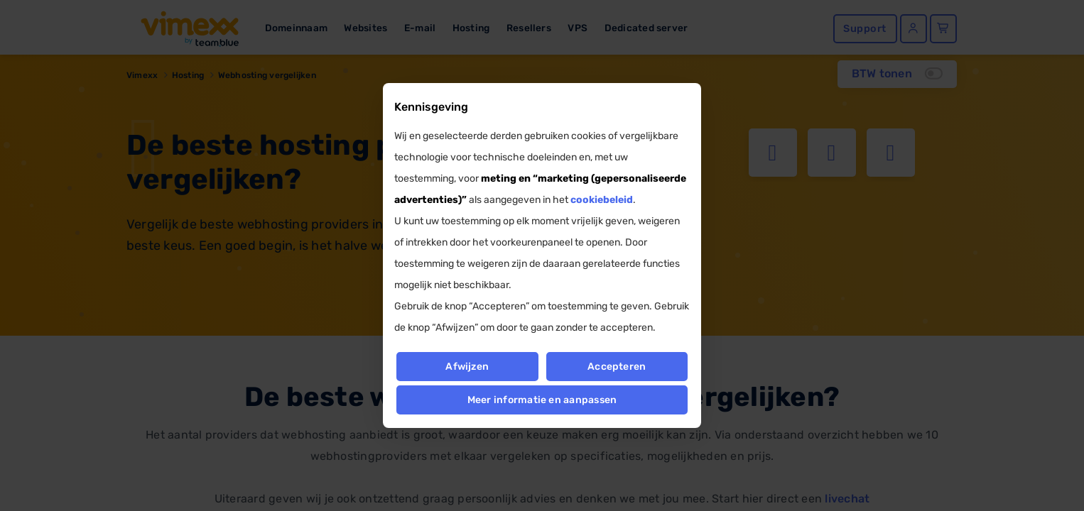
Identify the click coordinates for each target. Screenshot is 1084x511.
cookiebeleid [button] (601, 200)
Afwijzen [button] (467, 367)
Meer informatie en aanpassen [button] (542, 400)
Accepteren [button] (616, 367)
